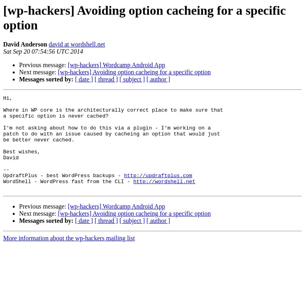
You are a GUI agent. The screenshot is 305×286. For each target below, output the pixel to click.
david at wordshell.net (77, 44)
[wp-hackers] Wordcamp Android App (116, 65)
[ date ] (84, 79)
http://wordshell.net (164, 199)
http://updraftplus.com (158, 191)
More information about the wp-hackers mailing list (69, 257)
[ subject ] (132, 79)
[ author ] (158, 79)
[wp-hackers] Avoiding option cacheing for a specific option (134, 72)
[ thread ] (106, 79)
